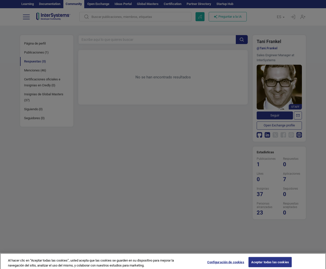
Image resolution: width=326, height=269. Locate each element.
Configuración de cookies (225, 264)
